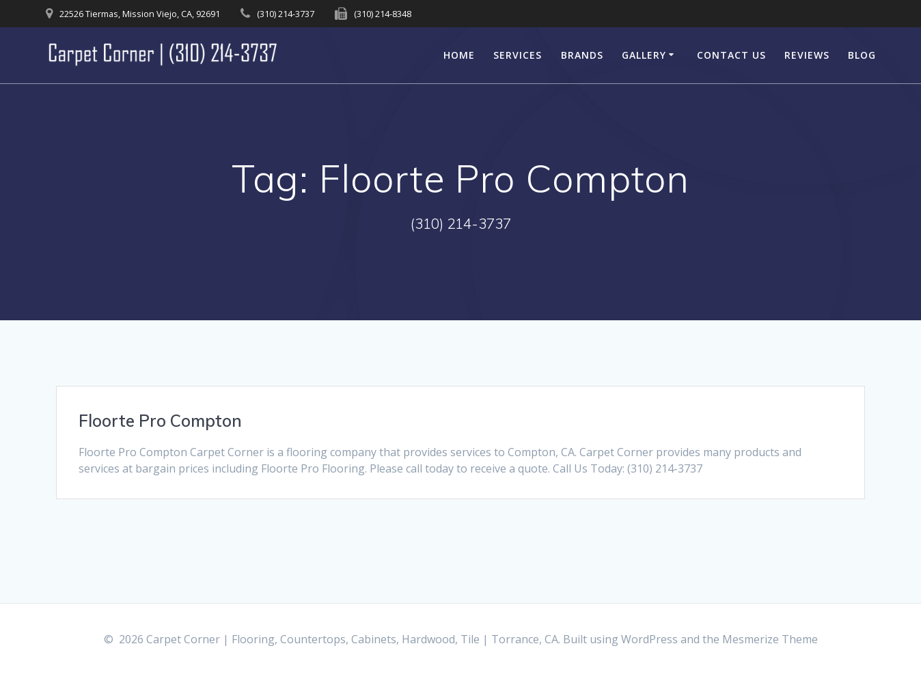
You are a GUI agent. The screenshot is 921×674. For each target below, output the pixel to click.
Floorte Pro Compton (160, 420)
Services (517, 54)
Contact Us (731, 54)
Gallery (644, 54)
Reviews (806, 54)
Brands (582, 54)
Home (459, 54)
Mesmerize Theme (770, 639)
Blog (862, 54)
